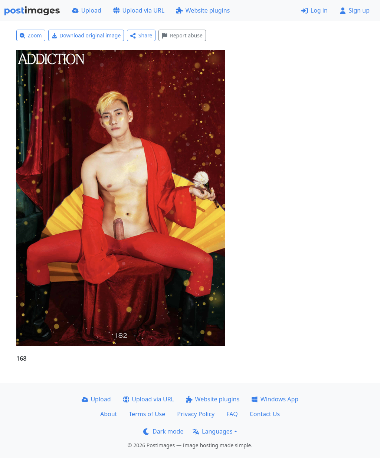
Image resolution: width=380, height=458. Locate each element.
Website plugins (203, 10)
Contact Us (265, 414)
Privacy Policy (195, 414)
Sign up (355, 10)
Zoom (31, 35)
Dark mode (163, 431)
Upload (86, 10)
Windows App (274, 399)
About (108, 414)
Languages (212, 431)
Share (141, 35)
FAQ (232, 414)
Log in (314, 10)
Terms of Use (147, 414)
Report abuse (182, 35)
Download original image (86, 35)
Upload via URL (138, 10)
